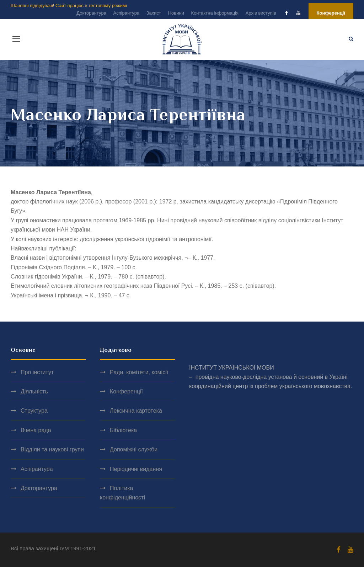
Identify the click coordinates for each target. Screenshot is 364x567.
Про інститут (37, 372)
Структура (34, 411)
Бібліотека (123, 430)
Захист (153, 13)
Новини (176, 13)
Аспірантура (126, 13)
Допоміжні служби (133, 449)
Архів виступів (261, 13)
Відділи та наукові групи (52, 449)
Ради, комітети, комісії (139, 372)
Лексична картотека (136, 411)
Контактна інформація (215, 13)
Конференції (331, 13)
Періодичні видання (136, 469)
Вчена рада (36, 430)
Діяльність (34, 391)
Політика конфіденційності (122, 492)
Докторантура (91, 13)
